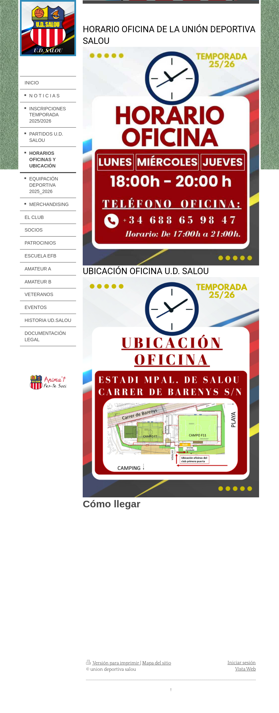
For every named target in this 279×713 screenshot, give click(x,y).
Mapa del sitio (156, 663)
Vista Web (245, 669)
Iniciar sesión (242, 662)
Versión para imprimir (113, 663)
